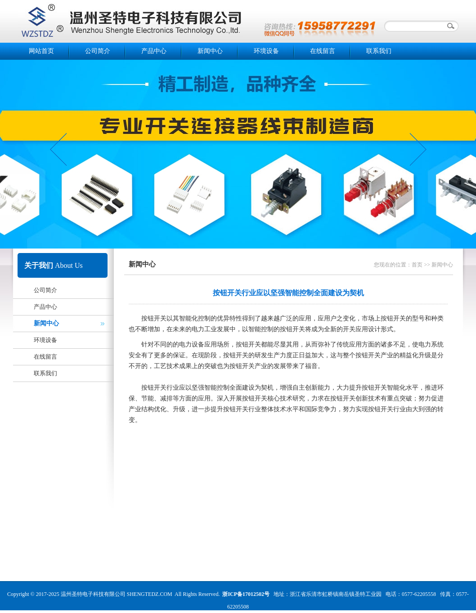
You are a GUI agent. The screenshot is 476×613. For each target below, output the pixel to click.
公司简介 (97, 51)
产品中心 (153, 51)
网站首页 (41, 51)
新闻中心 (210, 51)
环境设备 (266, 51)
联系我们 (378, 51)
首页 (417, 265)
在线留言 (322, 51)
